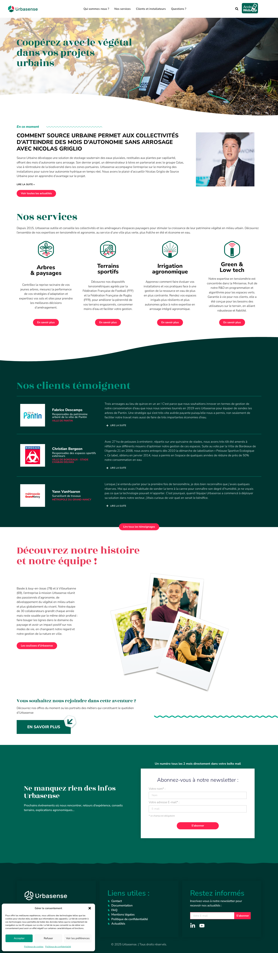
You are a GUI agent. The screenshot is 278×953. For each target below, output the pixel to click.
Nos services (122, 9)
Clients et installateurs (151, 9)
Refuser (48, 938)
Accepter (19, 938)
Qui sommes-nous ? (96, 9)
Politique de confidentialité (58, 946)
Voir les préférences (78, 938)
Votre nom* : (157, 789)
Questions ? (178, 9)
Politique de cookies (33, 946)
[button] (89, 908)
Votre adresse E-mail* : (164, 802)
